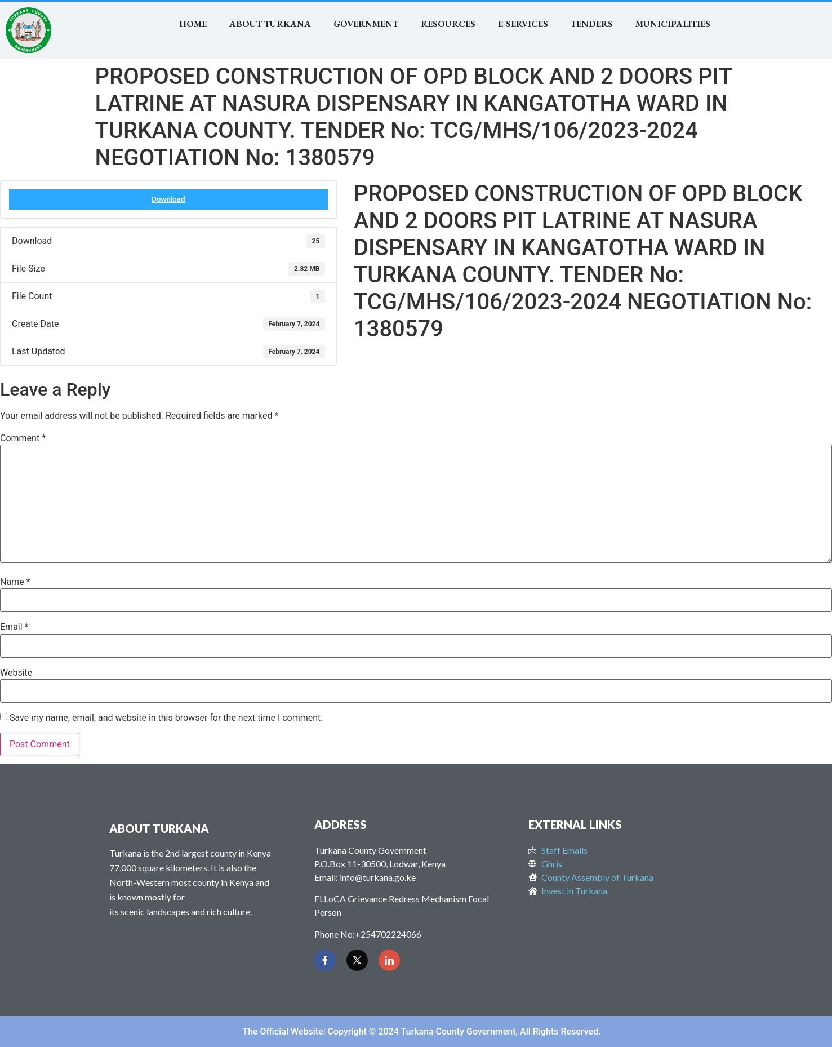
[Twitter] (357, 960)
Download (168, 199)
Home (193, 24)
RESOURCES (448, 24)
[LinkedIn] (389, 960)
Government (365, 24)
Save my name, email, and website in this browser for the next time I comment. (166, 717)
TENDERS (592, 24)
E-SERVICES (523, 24)
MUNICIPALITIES (672, 24)
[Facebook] (325, 960)
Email (14, 627)
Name (15, 582)
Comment (23, 438)
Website (16, 672)
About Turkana (270, 24)
